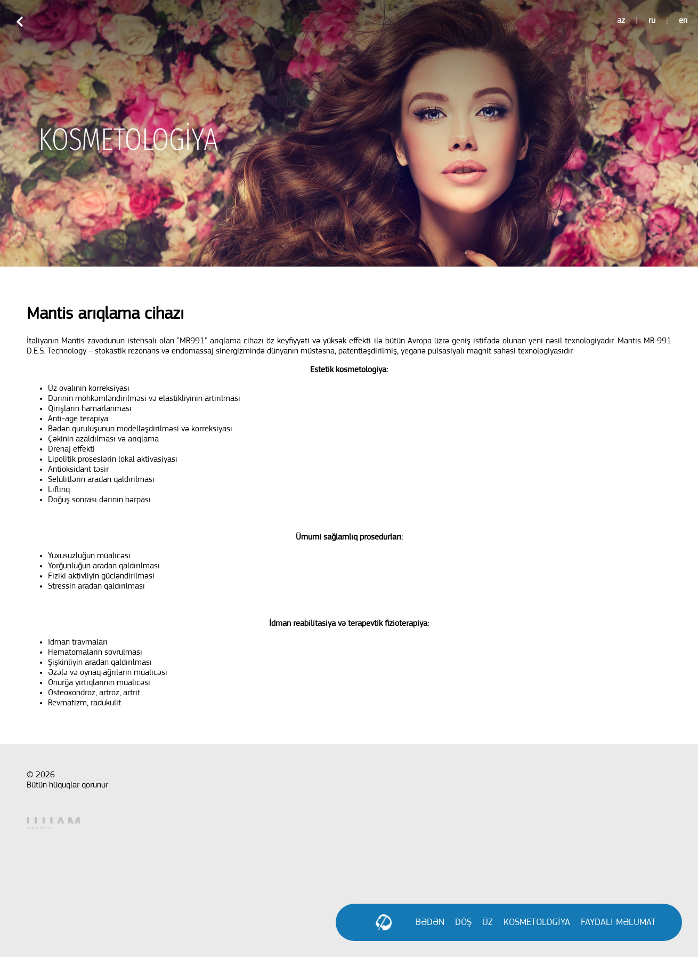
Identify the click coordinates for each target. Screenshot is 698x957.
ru (651, 21)
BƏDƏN (430, 922)
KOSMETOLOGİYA (537, 922)
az (621, 21)
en (683, 21)
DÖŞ (463, 922)
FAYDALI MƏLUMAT (618, 922)
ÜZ (487, 922)
